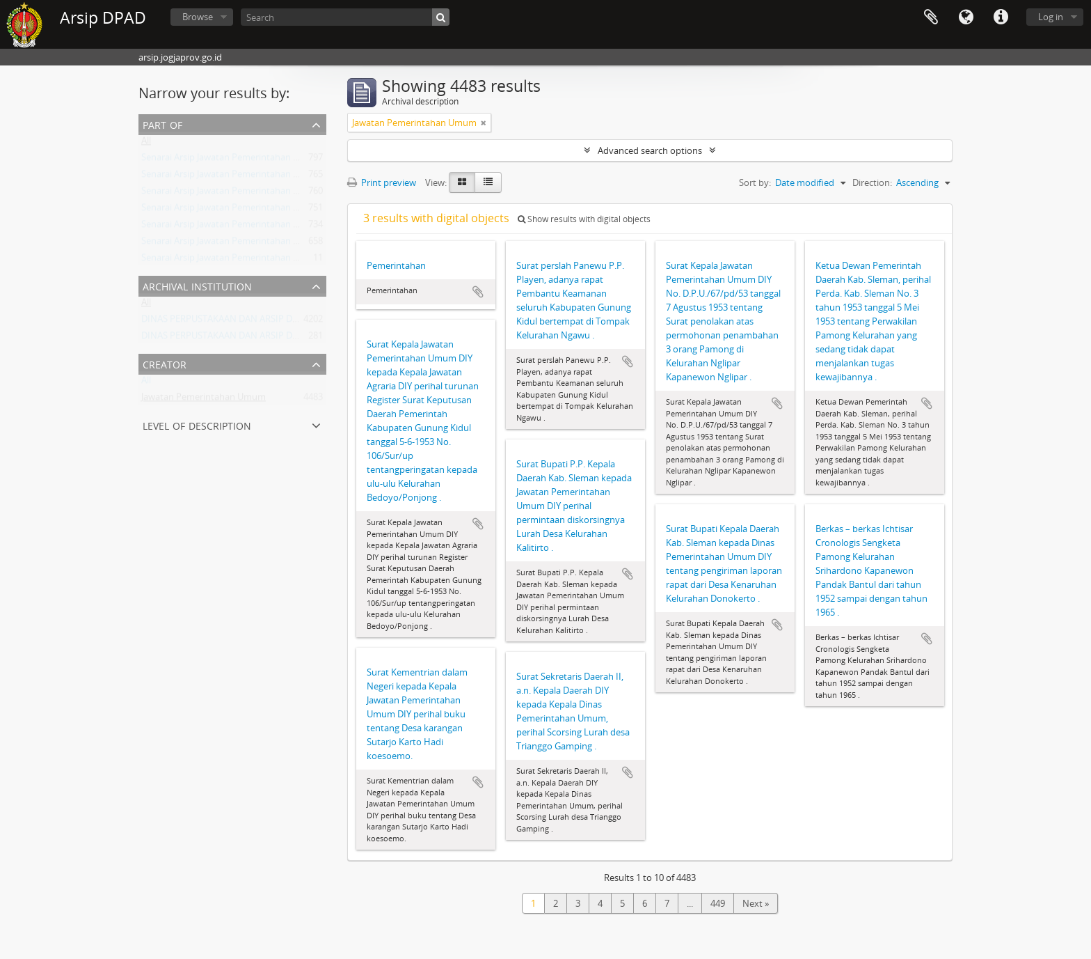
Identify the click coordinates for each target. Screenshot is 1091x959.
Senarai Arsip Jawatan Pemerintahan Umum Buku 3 (246, 243)
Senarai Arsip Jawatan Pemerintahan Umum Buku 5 (246, 160)
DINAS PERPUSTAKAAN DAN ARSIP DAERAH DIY (239, 321)
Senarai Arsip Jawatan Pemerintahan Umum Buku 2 (246, 177)
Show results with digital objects (584, 219)
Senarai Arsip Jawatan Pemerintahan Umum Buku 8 (246, 260)
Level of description (197, 424)
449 (717, 903)
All (146, 143)
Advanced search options (650, 150)
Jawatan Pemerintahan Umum (203, 399)
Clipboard (931, 17)
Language (965, 17)
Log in (1050, 16)
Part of (162, 123)
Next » (755, 903)
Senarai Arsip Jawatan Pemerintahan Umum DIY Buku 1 (254, 193)
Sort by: (755, 182)
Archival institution (197, 285)
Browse (197, 16)
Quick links (1000, 17)
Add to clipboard (478, 292)
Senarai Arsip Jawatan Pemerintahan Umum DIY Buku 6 (254, 227)
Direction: (872, 182)
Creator (164, 363)
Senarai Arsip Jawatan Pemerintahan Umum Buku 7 (246, 210)
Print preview (381, 182)
